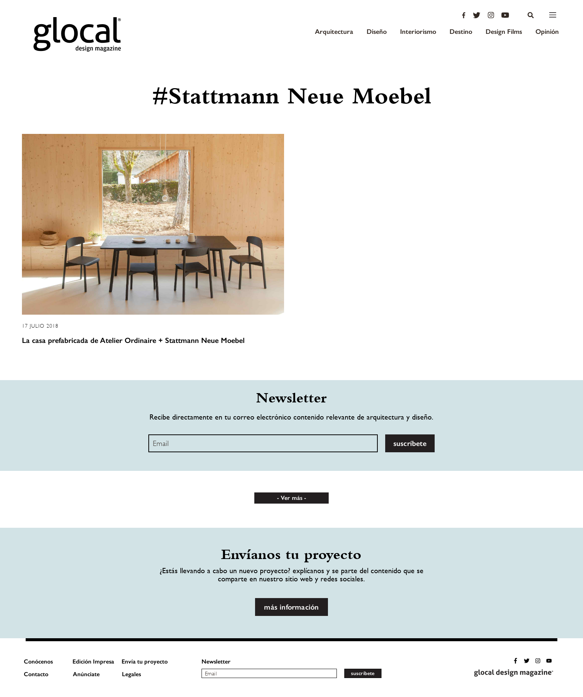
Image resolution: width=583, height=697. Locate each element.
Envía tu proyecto (145, 661)
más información (291, 607)
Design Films (504, 32)
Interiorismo (418, 32)
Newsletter (216, 661)
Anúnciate (86, 674)
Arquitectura (334, 32)
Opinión (547, 32)
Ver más (291, 497)
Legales (131, 674)
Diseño (377, 32)
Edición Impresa (93, 661)
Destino (461, 32)
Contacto (36, 674)
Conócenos (38, 661)
